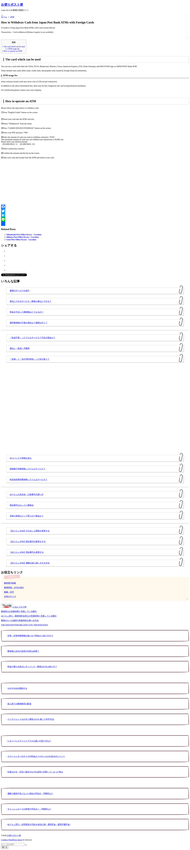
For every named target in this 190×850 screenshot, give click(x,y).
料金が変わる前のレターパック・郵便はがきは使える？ (32, 667)
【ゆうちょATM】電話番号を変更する (27, 552)
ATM (12, 17)
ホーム (4, 17)
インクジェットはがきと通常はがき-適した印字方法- (31, 719)
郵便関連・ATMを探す (14, 587)
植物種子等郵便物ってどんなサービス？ (27, 469)
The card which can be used (14, 46)
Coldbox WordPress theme (11, 840)
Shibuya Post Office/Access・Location (22, 237)
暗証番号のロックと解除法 (22, 505)
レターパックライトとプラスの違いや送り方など (29, 741)
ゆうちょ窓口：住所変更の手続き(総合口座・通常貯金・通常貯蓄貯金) (39, 824)
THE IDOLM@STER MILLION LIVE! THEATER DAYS (24, 625)
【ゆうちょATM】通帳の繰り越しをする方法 (30, 563)
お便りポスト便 (14, 835)
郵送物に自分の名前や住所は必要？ (23, 651)
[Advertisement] (80, 181)
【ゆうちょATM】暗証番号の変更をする (28, 541)
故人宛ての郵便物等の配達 (19, 704)
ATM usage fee (12, 49)
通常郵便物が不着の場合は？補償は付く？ (28, 323)
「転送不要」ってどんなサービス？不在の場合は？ (32, 338)
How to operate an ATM (12, 51)
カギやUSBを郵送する (17, 688)
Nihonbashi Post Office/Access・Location (23, 234)
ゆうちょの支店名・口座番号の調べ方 (26, 494)
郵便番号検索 (10, 583)
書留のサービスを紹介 (20, 291)
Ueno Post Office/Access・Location (21, 240)
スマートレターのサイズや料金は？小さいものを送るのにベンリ (36, 756)
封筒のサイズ (10, 596)
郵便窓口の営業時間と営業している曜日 (19, 611)
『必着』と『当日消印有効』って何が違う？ (29, 359)
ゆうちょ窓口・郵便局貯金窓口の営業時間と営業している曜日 (28, 616)
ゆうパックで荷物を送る (21, 458)
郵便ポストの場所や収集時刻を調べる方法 (20, 620)
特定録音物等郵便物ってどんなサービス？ (28, 479)
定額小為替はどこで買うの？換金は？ (26, 516)
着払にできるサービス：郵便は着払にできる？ (30, 301)
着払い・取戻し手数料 (20, 348)
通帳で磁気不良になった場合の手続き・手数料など (30, 793)
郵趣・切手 (9, 592)
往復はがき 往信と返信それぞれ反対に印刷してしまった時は (35, 772)
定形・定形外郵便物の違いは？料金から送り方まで (30, 636)
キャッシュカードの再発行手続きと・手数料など (29, 809)
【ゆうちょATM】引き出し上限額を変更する (30, 531)
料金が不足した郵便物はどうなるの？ (26, 312)
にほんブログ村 (14, 607)
